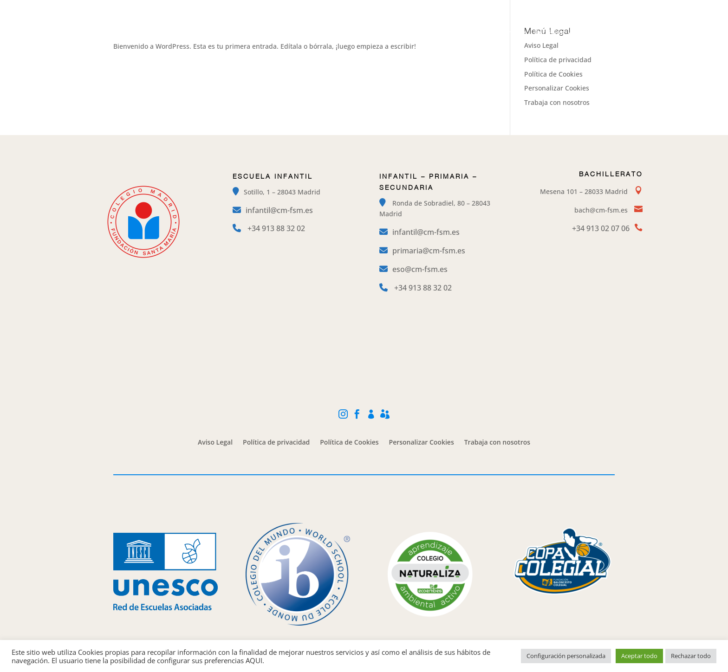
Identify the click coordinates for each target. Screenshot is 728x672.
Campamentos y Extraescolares (467, 32)
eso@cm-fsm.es (420, 269)
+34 (276, 228)
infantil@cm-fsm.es (279, 210)
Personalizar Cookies (556, 88)
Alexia (606, 7)
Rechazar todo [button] (691, 656)
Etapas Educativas (371, 32)
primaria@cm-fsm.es (428, 251)
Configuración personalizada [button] (565, 656)
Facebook (526, 7)
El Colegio (308, 32)
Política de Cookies (553, 74)
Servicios (549, 32)
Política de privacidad (558, 59)
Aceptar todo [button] (639, 656)
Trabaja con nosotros (557, 102)
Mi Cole (568, 7)
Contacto (595, 32)
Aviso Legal (215, 442)
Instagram (479, 7)
